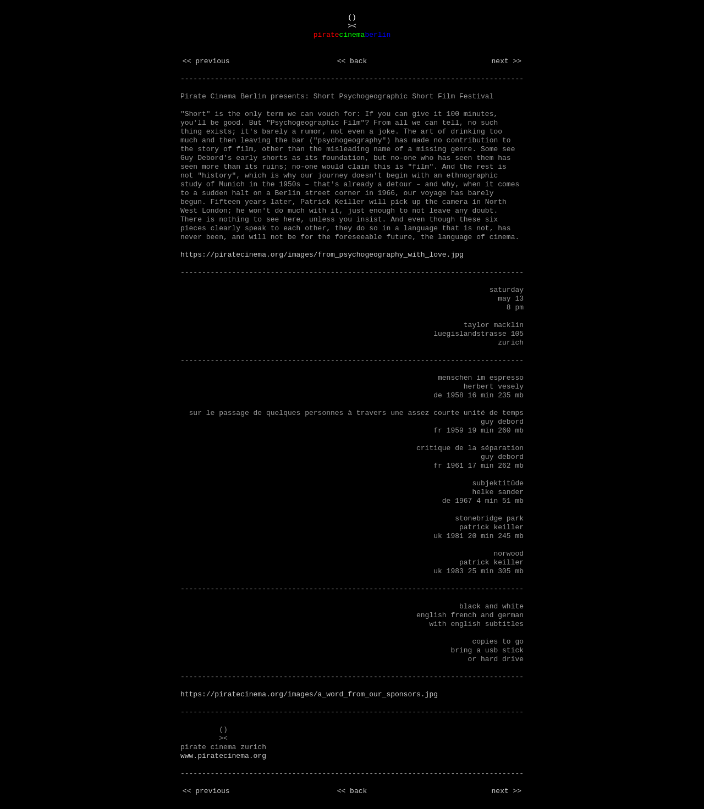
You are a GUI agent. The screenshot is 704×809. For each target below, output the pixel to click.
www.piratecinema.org (223, 756)
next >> (507, 61)
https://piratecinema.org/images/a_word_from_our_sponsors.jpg (309, 694)
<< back (352, 61)
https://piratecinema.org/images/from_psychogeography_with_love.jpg (322, 255)
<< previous (206, 61)
